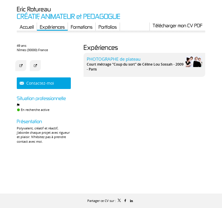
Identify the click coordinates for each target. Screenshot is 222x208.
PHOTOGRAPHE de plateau (113, 59)
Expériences (101, 47)
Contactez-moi (39, 83)
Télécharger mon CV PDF (177, 25)
